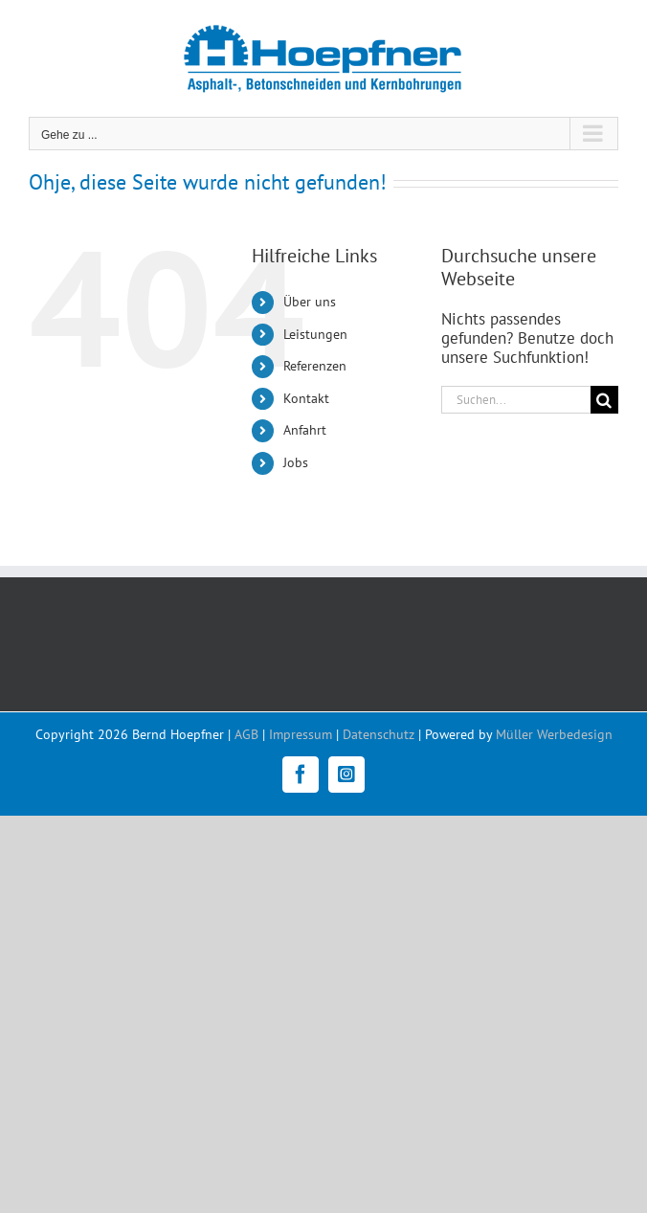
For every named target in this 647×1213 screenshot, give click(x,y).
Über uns (309, 301)
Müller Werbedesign (554, 734)
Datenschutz (378, 734)
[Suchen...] (516, 400)
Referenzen (314, 365)
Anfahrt (304, 429)
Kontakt (306, 398)
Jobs (295, 462)
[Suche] (604, 400)
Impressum (300, 734)
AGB (246, 734)
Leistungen (315, 334)
